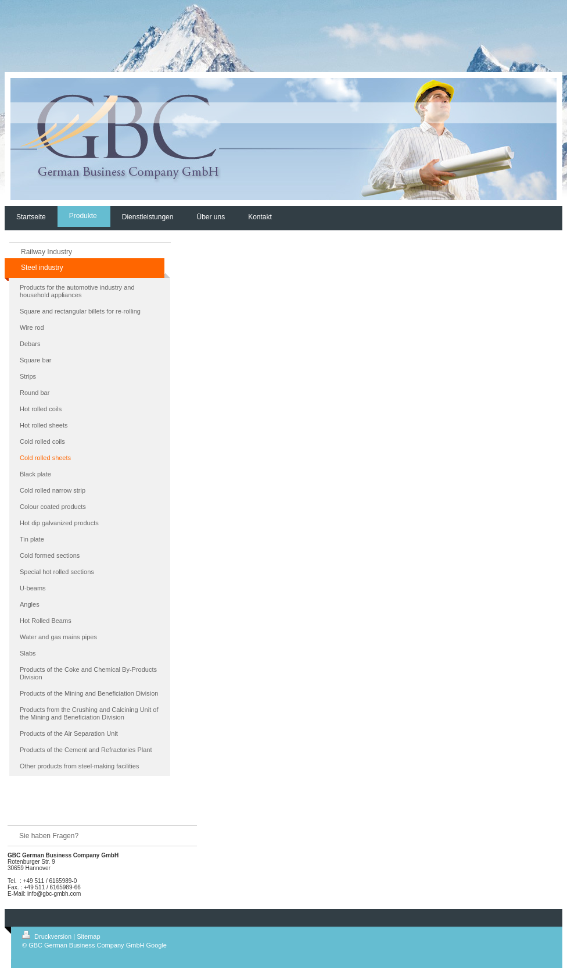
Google (156, 945)
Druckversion (47, 936)
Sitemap (88, 936)
